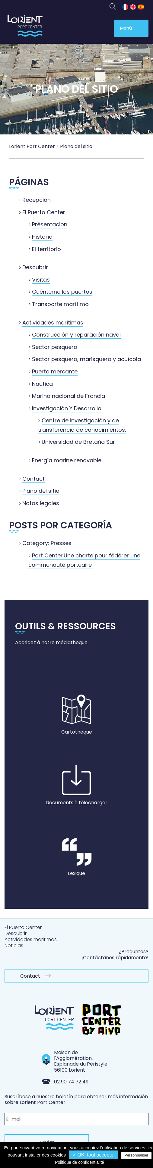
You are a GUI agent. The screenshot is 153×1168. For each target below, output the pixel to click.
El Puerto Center (43, 212)
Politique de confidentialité (79, 1162)
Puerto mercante (55, 371)
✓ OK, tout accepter (93, 1154)
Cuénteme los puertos (62, 291)
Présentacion (49, 224)
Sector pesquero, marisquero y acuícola (86, 359)
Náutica (42, 384)
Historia (42, 236)
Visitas (41, 279)
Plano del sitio (40, 491)
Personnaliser (136, 1155)
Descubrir (35, 267)
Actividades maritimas (52, 322)
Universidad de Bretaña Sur (78, 442)
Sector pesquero (54, 347)
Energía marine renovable (66, 460)
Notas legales (40, 503)
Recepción (36, 200)
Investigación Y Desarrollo (66, 408)
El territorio (46, 249)
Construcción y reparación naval (76, 334)
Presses (61, 543)
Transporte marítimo (60, 304)
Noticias (14, 945)
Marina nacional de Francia (68, 396)
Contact (33, 478)
